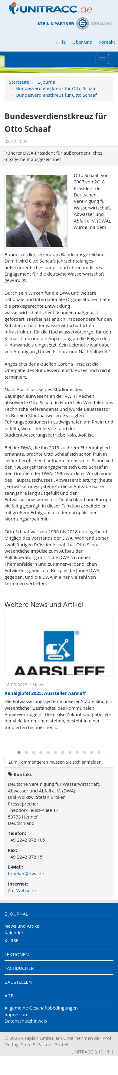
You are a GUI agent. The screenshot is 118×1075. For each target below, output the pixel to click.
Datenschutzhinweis (26, 1021)
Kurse (11, 940)
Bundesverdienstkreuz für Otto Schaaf (56, 88)
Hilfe (61, 42)
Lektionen (17, 954)
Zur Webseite (22, 890)
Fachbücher (19, 968)
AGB (9, 996)
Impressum (16, 1014)
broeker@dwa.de (26, 873)
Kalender (14, 932)
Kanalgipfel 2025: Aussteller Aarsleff (45, 693)
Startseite (19, 82)
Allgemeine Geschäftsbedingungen (41, 1008)
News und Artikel (23, 926)
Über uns (82, 42)
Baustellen (18, 982)
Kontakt (107, 42)
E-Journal (47, 82)
